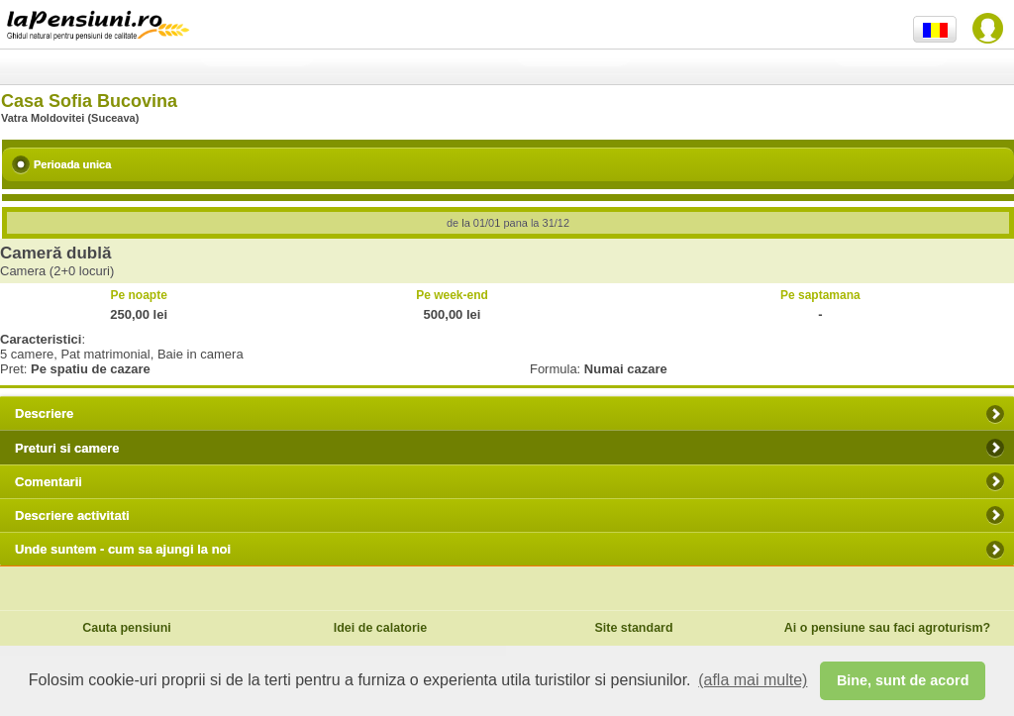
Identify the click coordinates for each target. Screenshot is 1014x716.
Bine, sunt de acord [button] (903, 680)
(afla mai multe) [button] (752, 679)
